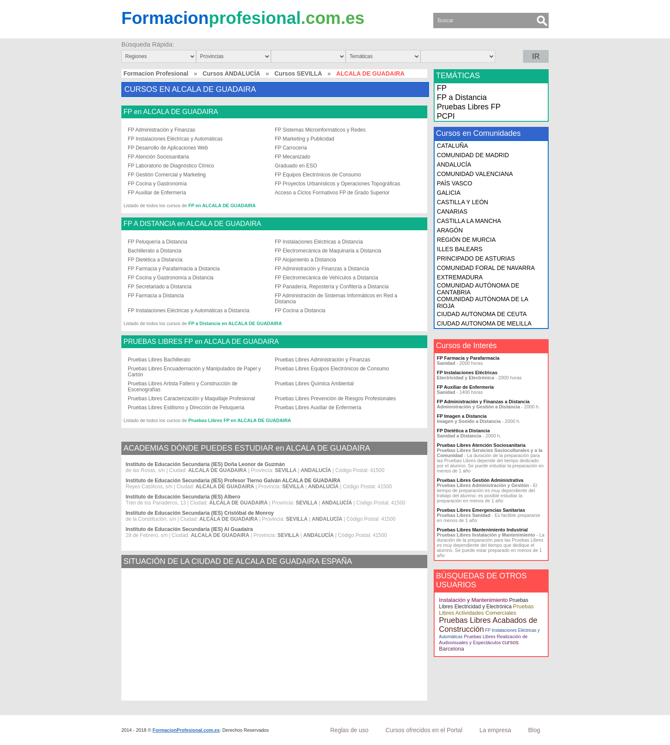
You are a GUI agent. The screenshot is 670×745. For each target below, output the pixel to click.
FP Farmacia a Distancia (156, 296)
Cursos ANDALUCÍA (231, 73)
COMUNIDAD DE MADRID (473, 155)
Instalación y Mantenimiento (473, 600)
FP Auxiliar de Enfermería (157, 193)
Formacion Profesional (155, 73)
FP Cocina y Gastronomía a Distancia (171, 278)
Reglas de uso (349, 730)
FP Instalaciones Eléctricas (467, 372)
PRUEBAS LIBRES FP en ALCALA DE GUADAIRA (201, 341)
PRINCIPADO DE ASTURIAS (476, 258)
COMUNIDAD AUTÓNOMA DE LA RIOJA (482, 302)
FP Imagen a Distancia (462, 416)
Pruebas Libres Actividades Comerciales (486, 609)
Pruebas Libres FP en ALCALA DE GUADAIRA (239, 420)
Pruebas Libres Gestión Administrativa (480, 480)
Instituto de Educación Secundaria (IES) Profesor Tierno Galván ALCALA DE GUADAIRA (233, 481)
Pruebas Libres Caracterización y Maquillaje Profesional (191, 399)
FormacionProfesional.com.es (186, 730)
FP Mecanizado (292, 157)
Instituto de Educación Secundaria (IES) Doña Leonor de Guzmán (205, 464)
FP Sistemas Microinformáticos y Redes (320, 130)
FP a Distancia (462, 97)
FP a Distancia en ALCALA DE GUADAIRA (235, 323)
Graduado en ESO (296, 166)
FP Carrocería (291, 148)
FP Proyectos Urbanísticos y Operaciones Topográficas (337, 184)
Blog (534, 730)
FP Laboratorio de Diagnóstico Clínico (171, 166)
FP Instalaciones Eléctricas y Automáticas (175, 139)
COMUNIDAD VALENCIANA (475, 173)
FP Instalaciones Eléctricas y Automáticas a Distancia (189, 311)
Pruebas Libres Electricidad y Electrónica (483, 603)
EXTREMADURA (459, 277)
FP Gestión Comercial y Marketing (167, 175)
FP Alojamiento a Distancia (305, 260)
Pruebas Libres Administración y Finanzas (322, 360)
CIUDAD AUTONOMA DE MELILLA (484, 323)
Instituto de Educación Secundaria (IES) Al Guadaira (189, 529)
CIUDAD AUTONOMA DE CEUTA (481, 314)
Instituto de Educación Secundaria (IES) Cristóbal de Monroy (200, 513)
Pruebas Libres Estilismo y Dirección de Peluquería (186, 408)
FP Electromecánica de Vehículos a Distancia (326, 278)
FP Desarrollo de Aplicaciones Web (168, 148)
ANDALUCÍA (454, 164)
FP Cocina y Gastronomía (157, 184)
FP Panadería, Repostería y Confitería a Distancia (332, 287)
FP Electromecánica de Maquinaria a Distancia (328, 251)
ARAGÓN (450, 230)
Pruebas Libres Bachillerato (159, 360)
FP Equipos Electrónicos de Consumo (318, 175)
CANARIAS (452, 211)
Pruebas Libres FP (468, 107)
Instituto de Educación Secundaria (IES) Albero (183, 497)
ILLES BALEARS (459, 249)
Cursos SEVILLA (298, 73)
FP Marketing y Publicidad (304, 139)
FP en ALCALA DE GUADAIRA (170, 112)
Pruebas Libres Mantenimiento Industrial (482, 529)
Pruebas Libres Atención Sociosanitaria (481, 445)
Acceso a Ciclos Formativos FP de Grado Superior (332, 193)
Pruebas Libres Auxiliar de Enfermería (318, 408)
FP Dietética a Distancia (155, 260)
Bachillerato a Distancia (154, 251)
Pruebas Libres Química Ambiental (314, 384)
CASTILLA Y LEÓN (462, 202)
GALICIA (448, 192)
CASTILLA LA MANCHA (469, 220)
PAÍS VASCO (454, 183)
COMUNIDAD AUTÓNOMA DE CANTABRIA (478, 289)
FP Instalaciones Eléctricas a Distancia (319, 242)
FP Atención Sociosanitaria (158, 157)
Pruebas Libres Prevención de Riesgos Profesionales (335, 399)
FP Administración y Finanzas (161, 130)
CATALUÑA (452, 145)
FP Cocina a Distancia (300, 311)
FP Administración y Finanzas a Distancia (322, 269)
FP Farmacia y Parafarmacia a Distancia (174, 269)
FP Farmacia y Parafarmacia (468, 358)
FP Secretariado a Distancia (159, 287)
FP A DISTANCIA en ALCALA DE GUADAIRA (192, 223)
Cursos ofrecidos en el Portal (423, 730)
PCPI (446, 116)
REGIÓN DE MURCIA (466, 239)
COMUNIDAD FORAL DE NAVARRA (486, 267)
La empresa (495, 730)
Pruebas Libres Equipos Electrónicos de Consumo (332, 369)
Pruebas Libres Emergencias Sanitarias (481, 510)
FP (442, 88)
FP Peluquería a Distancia (157, 242)
